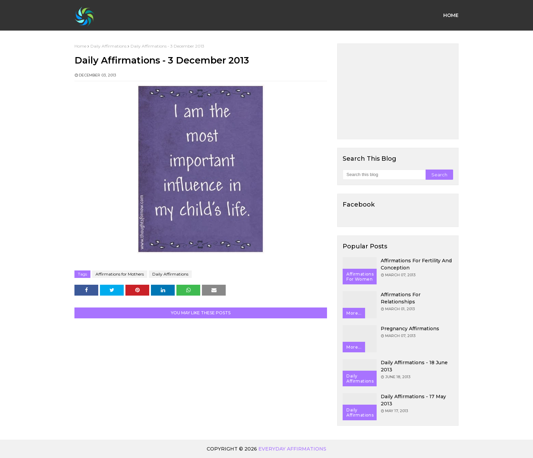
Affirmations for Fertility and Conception (416, 264)
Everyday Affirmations (292, 449)
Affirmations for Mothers (120, 274)
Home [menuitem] (451, 15)
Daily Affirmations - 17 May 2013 (413, 400)
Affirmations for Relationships (400, 298)
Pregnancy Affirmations (410, 328)
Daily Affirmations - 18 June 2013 (414, 366)
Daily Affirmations (108, 46)
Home (80, 46)
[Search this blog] (384, 175)
